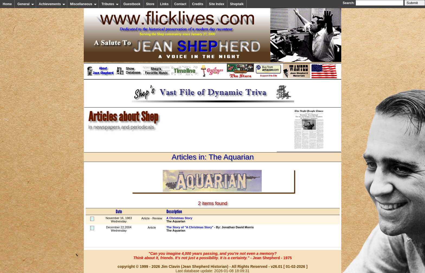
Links (164, 4)
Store (150, 4)
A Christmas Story (179, 218)
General (25, 4)
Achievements (52, 4)
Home (7, 4)
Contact (180, 4)
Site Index (216, 4)
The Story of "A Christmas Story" (189, 227)
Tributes (110, 4)
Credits (197, 4)
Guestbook (131, 4)
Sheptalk (237, 4)
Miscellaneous (83, 4)
